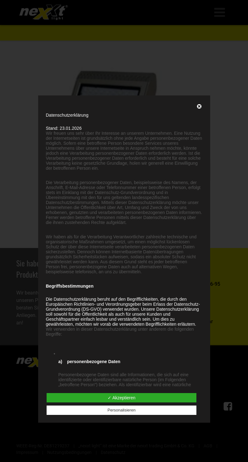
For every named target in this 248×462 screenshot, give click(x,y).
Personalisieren (122, 410)
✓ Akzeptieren (121, 397)
